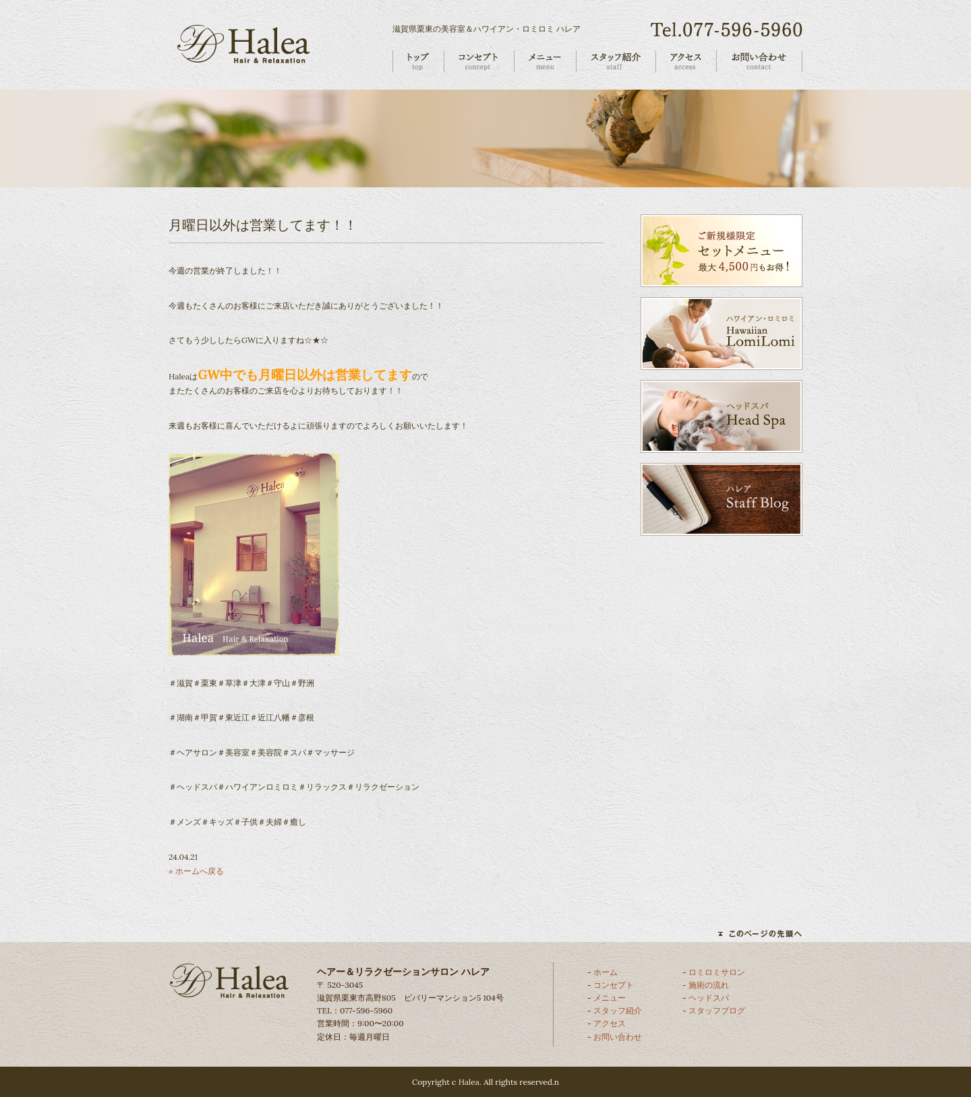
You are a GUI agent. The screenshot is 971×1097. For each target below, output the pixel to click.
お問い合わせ (617, 1037)
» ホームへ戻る (196, 871)
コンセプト (613, 985)
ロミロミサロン (716, 972)
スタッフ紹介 (617, 1010)
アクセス (609, 1023)
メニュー (609, 998)
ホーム (605, 972)
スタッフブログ (716, 1010)
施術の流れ (708, 985)
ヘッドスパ (708, 998)
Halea (469, 1082)
